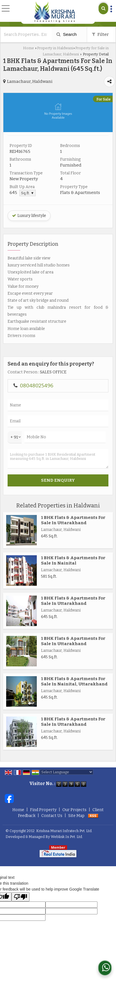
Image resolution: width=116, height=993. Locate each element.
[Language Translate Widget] (66, 772)
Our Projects (74, 809)
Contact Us (51, 815)
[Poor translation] (20, 896)
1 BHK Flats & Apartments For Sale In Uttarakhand (73, 520)
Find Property (43, 809)
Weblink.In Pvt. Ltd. (67, 837)
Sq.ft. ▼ (27, 193)
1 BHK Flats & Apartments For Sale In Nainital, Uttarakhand (74, 681)
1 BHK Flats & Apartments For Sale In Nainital (73, 560)
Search (66, 34)
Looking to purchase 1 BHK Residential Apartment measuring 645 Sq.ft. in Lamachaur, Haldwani (58, 459)
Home (28, 48)
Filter (100, 34)
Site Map (76, 815)
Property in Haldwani (55, 48)
